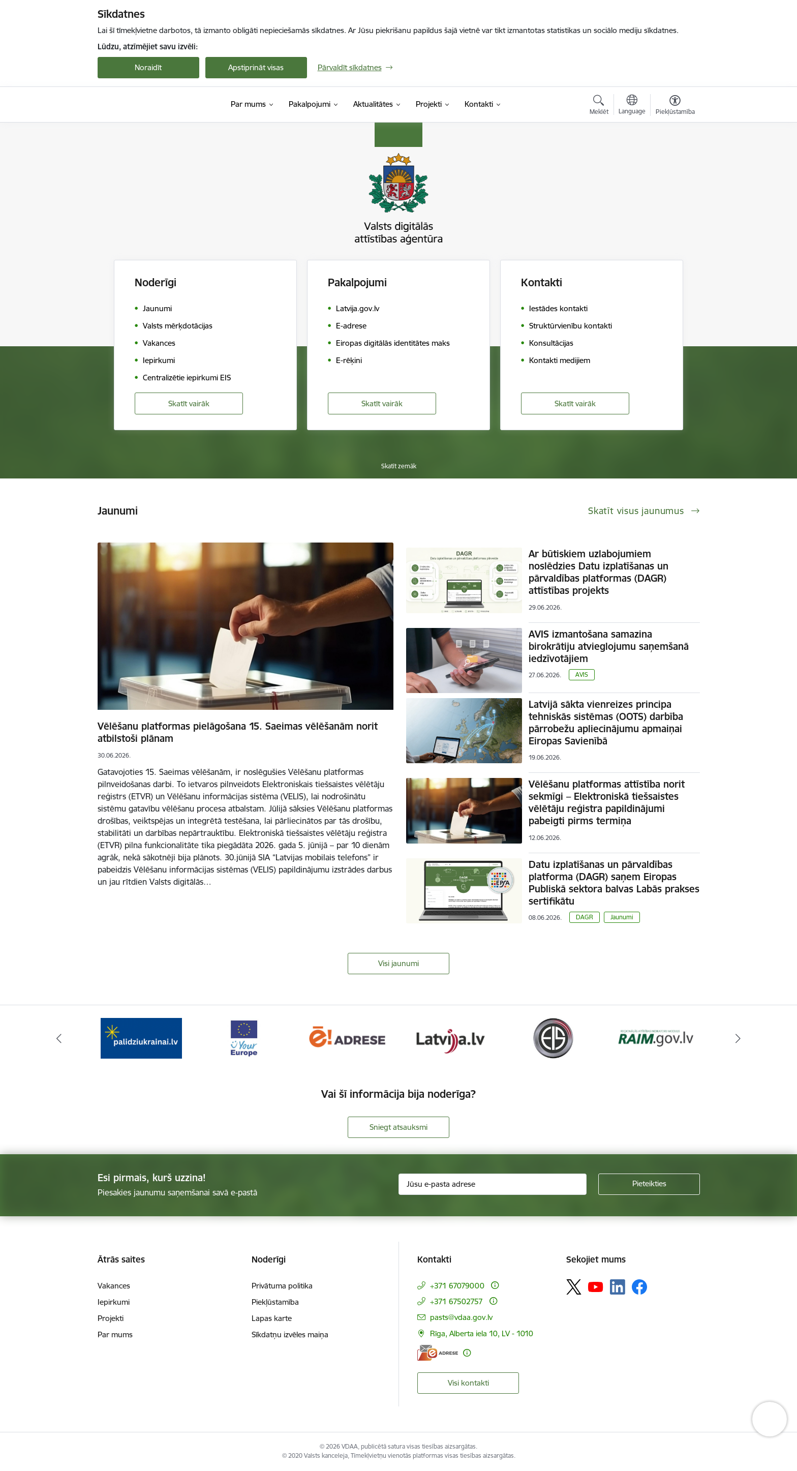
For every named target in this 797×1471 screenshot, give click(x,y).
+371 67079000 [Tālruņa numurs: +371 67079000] (457, 1285)
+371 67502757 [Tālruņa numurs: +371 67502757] (456, 1301)
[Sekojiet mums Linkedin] (617, 1287)
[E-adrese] (437, 1352)
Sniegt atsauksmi (398, 1127)
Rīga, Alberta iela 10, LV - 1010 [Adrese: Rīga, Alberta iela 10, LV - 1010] (481, 1333)
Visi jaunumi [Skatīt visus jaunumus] (398, 963)
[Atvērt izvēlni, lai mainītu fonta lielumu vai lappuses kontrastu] (675, 106)
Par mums (115, 1334)
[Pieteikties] (649, 1184)
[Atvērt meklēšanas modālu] (599, 106)
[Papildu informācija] (495, 1285)
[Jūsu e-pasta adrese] (492, 1184)
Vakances (114, 1285)
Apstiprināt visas (256, 67)
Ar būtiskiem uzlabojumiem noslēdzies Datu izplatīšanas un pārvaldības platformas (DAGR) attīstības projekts (598, 572)
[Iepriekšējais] (59, 1038)
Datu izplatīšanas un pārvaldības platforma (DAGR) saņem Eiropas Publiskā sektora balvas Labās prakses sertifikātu (614, 882)
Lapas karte (272, 1318)
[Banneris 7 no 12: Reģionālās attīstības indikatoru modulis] (656, 1037)
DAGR (584, 917)
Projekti (111, 1318)
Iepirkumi (114, 1302)
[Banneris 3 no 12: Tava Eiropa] (244, 1037)
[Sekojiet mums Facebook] (639, 1287)
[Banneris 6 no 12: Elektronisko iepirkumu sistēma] (552, 1037)
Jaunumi (621, 917)
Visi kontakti (468, 1383)
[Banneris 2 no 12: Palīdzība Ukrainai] (141, 1037)
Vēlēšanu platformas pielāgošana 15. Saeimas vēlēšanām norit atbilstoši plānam (238, 732)
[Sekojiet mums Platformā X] (573, 1287)
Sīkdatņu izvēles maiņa (290, 1334)
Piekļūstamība (275, 1302)
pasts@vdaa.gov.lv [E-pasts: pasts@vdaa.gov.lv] (461, 1317)
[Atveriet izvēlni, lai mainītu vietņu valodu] (632, 105)
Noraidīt (148, 67)
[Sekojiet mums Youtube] (595, 1286)
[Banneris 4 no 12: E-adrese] (346, 1037)
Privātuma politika (282, 1285)
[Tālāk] (739, 1038)
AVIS (581, 674)
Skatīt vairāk (188, 403)
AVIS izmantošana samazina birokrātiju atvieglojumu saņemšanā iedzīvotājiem (609, 646)
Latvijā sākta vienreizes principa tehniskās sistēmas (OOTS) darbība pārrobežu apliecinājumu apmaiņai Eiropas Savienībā (606, 722)
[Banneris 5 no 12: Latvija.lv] (450, 1037)
